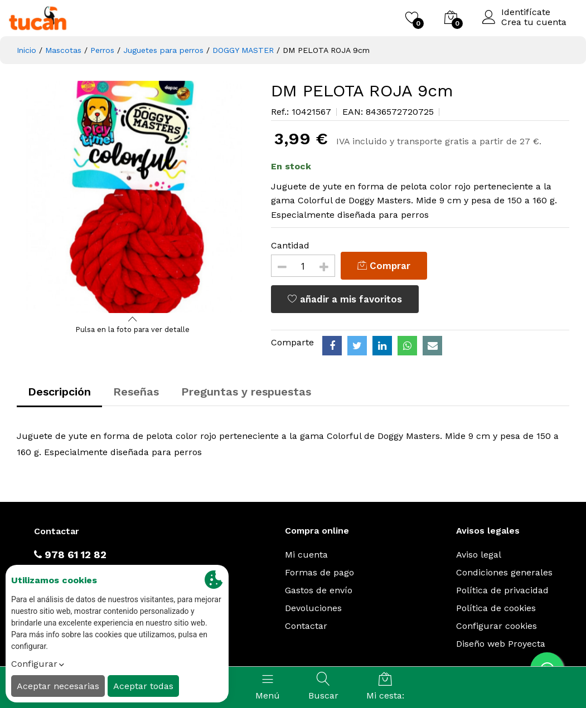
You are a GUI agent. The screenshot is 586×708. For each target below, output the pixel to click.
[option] (133, 197)
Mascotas (63, 50)
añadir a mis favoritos (345, 299)
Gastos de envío (318, 590)
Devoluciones (313, 608)
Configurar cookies (496, 626)
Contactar (306, 626)
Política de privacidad (502, 590)
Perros (102, 50)
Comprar (383, 265)
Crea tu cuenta (533, 22)
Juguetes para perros (163, 50)
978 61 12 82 (70, 554)
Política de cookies (496, 608)
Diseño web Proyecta (500, 643)
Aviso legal (478, 554)
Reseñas (136, 391)
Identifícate (525, 12)
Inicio (26, 50)
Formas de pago (319, 572)
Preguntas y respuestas (246, 391)
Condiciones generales (504, 572)
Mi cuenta (306, 554)
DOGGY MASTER (243, 50)
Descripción (59, 391)
